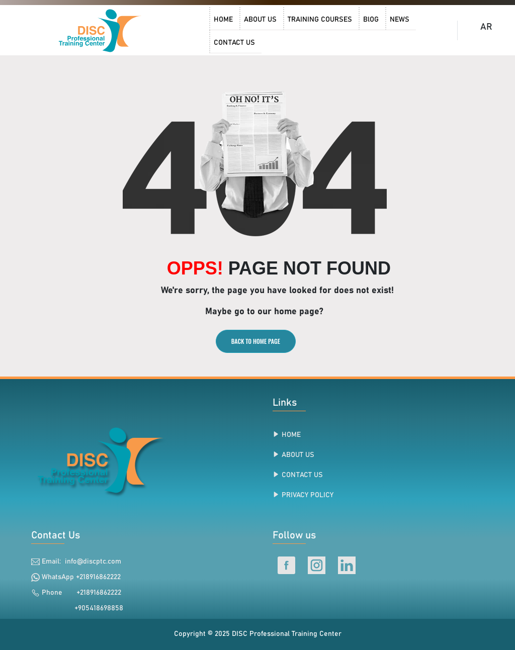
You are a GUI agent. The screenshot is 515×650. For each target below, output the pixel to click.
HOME (291, 434)
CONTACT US (302, 475)
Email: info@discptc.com (81, 561)
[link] (101, 30)
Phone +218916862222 (81, 592)
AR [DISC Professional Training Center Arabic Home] (486, 27)
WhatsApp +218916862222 (81, 577)
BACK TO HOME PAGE (255, 341)
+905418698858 (93, 608)
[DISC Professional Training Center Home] (101, 30)
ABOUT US (298, 454)
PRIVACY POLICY (307, 495)
